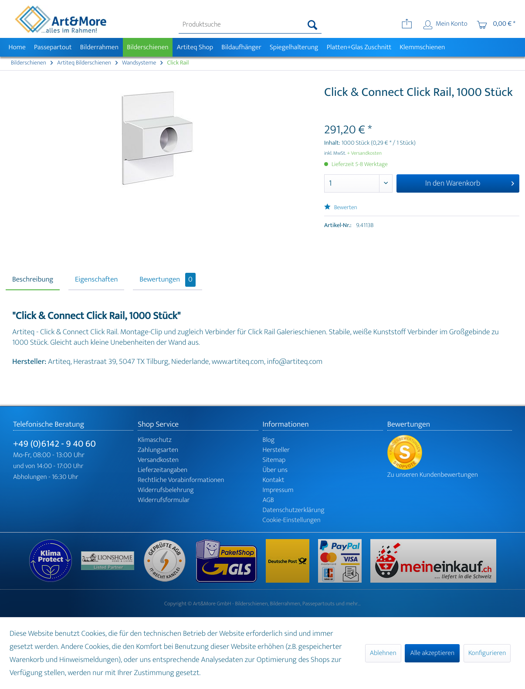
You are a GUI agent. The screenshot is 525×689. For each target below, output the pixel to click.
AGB (268, 500)
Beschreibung (32, 280)
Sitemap (274, 460)
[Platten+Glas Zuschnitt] (359, 47)
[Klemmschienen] (422, 47)
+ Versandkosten (364, 153)
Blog (269, 440)
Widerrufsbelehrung (165, 490)
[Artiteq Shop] (195, 47)
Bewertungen (167, 280)
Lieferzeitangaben (162, 470)
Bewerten (340, 208)
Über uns (275, 470)
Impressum (278, 490)
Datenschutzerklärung (294, 510)
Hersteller (276, 450)
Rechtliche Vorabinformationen (181, 480)
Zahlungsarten (158, 450)
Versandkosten (158, 460)
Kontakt (274, 480)
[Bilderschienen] (148, 47)
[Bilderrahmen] (99, 47)
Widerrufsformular (164, 500)
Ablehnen (383, 653)
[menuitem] (250, 25)
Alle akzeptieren (432, 653)
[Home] (17, 47)
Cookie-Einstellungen (292, 520)
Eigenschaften (96, 280)
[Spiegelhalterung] (293, 47)
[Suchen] (313, 25)
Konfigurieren (487, 653)
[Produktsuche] (250, 25)
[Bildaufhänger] (241, 47)
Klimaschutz (155, 440)
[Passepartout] (53, 47)
